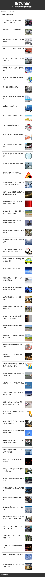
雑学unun (3, 11)
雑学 (4, 574)
